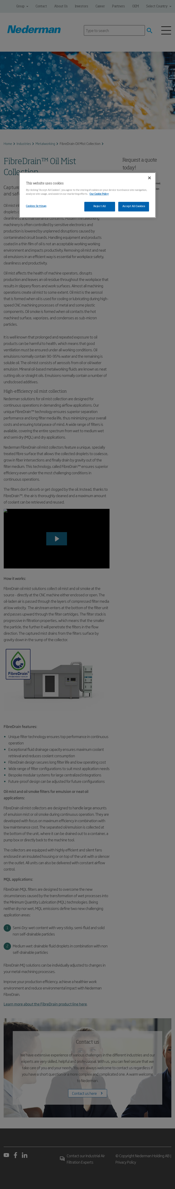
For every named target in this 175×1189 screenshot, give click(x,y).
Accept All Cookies (133, 206)
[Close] (149, 178)
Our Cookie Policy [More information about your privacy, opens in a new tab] (99, 194)
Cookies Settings (36, 206)
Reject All (99, 206)
